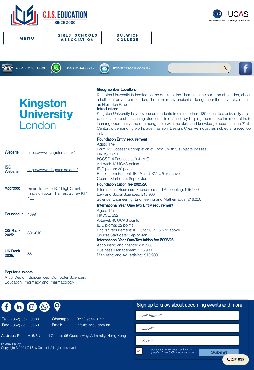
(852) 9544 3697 (79, 68)
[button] (27, 38)
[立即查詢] (235, 359)
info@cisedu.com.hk (131, 68)
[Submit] (219, 352)
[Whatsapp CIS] (44, 307)
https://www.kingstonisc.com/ (52, 169)
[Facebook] (6, 307)
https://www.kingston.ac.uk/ (51, 152)
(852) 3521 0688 (31, 68)
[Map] (57, 307)
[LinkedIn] (19, 307)
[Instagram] (32, 307)
